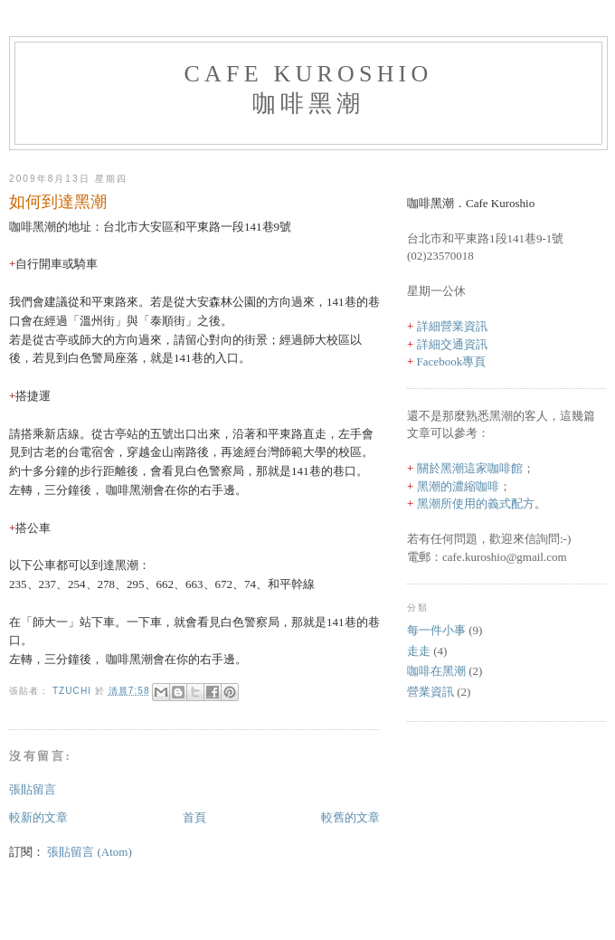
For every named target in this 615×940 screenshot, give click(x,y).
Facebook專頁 (452, 361)
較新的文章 (38, 817)
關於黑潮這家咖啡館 (470, 468)
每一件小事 (436, 630)
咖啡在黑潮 (436, 671)
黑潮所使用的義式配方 (476, 503)
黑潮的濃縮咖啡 (458, 486)
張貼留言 (32, 789)
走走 (418, 651)
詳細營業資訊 (452, 326)
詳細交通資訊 (452, 344)
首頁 (194, 817)
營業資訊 (430, 691)
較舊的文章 (350, 817)
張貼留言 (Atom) (89, 852)
